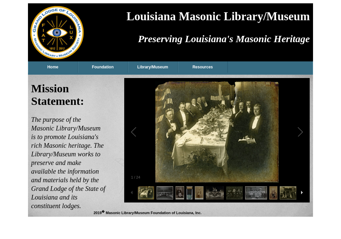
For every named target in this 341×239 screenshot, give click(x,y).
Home (52, 67)
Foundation (103, 67)
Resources (202, 67)
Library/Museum (152, 67)
